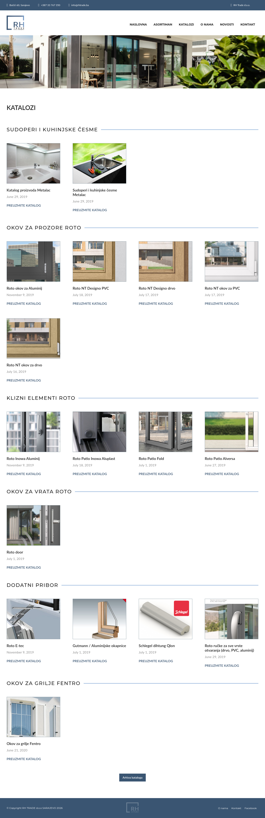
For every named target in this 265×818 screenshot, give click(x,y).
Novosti (227, 24)
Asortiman (163, 24)
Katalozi (186, 24)
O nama (207, 24)
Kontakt (248, 24)
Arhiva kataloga (132, 777)
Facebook (251, 808)
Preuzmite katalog (24, 205)
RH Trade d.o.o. (242, 5)
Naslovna (138, 24)
